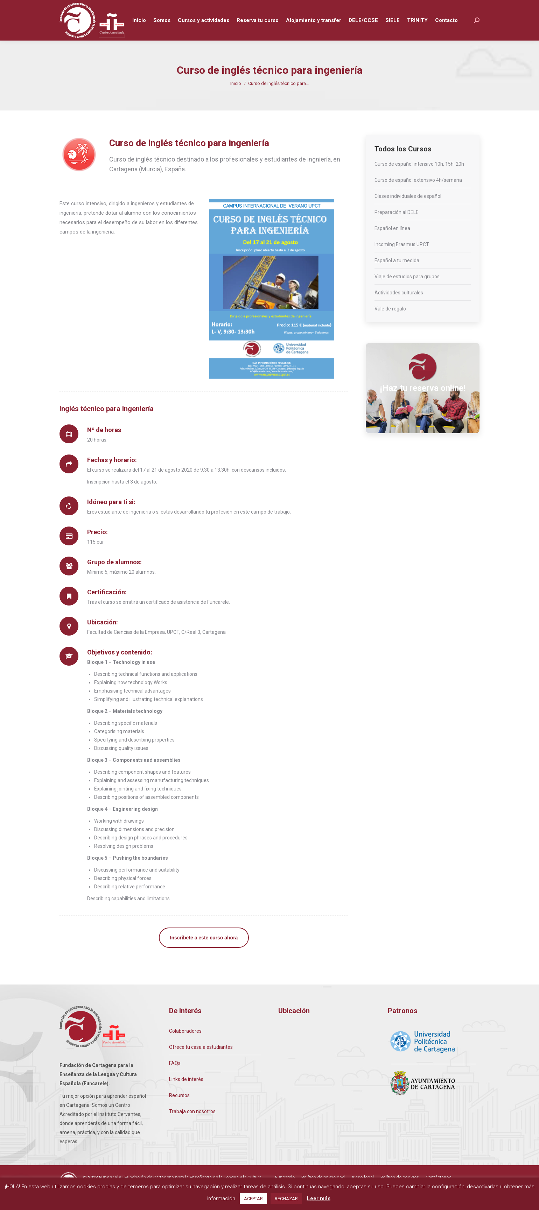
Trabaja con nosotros (192, 1124)
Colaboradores (185, 1044)
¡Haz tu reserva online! (422, 401)
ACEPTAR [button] (253, 1198)
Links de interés (186, 1092)
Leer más (318, 1198)
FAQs (175, 1076)
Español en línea (392, 241)
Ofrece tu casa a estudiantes (201, 1060)
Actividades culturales (398, 305)
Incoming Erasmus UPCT (401, 257)
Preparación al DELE (396, 225)
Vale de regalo (390, 321)
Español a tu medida (396, 273)
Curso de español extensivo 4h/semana (418, 193)
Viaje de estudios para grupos (407, 289)
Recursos (179, 1108)
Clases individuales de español (407, 209)
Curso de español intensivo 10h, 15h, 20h (419, 177)
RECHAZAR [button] (286, 1198)
